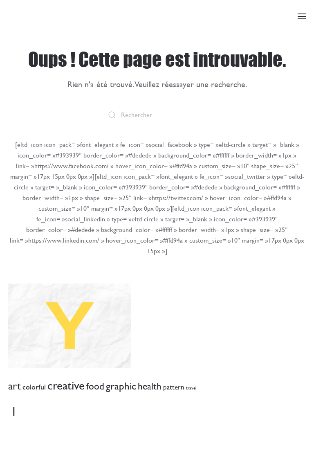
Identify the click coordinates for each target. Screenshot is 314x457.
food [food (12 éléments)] (95, 386)
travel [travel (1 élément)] (191, 387)
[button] (302, 16)
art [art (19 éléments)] (14, 386)
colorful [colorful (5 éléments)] (34, 387)
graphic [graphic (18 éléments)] (121, 386)
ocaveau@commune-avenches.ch (72, 435)
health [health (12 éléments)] (149, 386)
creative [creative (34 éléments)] (66, 385)
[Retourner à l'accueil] (39, 16)
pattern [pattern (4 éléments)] (173, 387)
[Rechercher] (157, 115)
